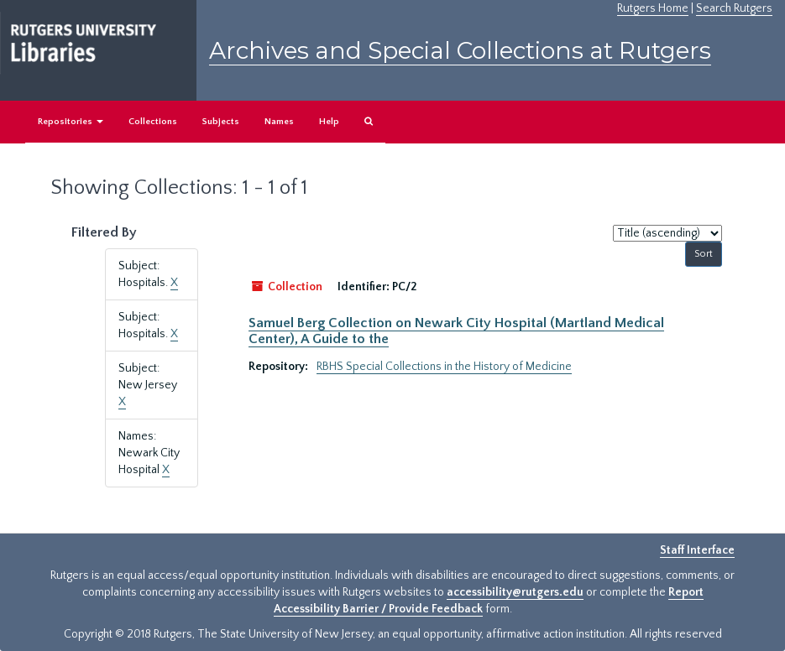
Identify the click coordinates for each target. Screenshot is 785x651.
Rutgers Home (652, 8)
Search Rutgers (734, 8)
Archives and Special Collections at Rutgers (460, 50)
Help (329, 122)
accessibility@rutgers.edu (515, 592)
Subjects (220, 122)
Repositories (70, 122)
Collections (152, 122)
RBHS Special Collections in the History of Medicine (444, 366)
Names (279, 122)
